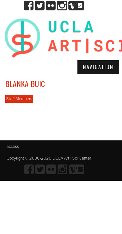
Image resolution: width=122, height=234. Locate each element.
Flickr (51, 6)
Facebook (29, 6)
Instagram (62, 6)
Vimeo (73, 6)
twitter (40, 6)
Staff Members (19, 98)
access (13, 146)
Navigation (98, 67)
